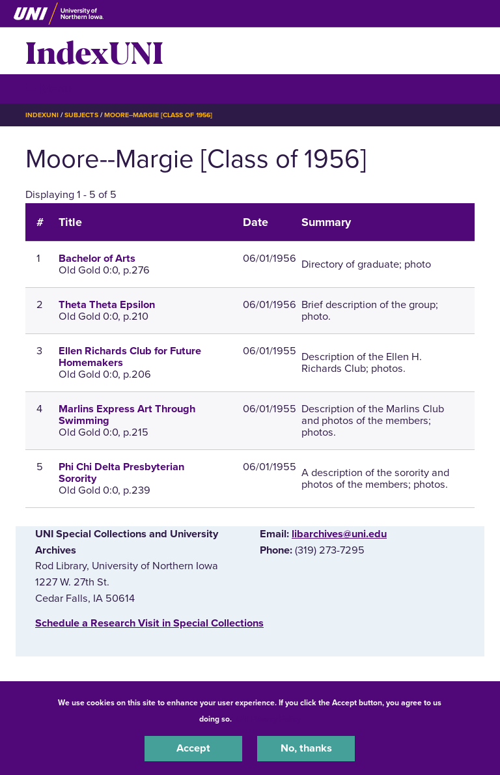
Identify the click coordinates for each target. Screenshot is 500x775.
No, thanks (306, 748)
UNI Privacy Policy (268, 719)
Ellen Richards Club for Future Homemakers (130, 357)
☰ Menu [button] (48, 88)
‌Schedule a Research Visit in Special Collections (149, 623)
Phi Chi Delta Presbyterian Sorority (121, 472)
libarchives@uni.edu (339, 534)
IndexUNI (94, 51)
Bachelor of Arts (97, 258)
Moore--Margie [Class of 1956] (158, 115)
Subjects (81, 115)
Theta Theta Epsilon (107, 304)
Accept (193, 748)
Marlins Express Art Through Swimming (127, 414)
